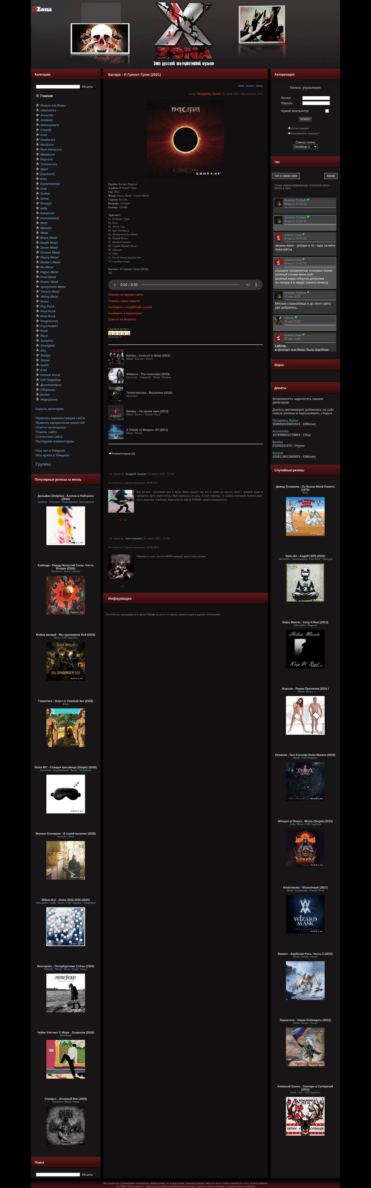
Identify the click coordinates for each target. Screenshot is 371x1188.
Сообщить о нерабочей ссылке (130, 307)
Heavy (259, 86)
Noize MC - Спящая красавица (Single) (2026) (66, 767)
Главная (46, 96)
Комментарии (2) (121, 453)
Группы (43, 464)
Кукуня (278, 453)
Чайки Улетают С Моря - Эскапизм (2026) (65, 1032)
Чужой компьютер (295, 111)
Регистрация (300, 128)
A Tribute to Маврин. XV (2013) (147, 429)
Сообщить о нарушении (125, 313)
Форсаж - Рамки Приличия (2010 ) (305, 688)
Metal (241, 86)
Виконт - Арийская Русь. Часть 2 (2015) (305, 953)
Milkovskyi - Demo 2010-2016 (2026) (66, 899)
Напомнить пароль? (305, 133)
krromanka (280, 431)
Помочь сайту (46, 432)
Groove (250, 86)
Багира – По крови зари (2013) (147, 411)
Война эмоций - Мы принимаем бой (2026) (65, 634)
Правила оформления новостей (60, 423)
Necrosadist (133, 538)
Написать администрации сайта (60, 418)
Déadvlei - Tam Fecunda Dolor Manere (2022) (305, 754)
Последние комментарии (55, 441)
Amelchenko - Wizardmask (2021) (305, 887)
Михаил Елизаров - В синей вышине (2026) (66, 833)
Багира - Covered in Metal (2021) (148, 355)
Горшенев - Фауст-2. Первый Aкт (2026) (65, 700)
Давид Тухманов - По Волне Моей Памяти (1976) (305, 488)
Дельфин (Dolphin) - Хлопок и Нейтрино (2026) (66, 497)
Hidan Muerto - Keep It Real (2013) (305, 622)
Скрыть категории (49, 409)
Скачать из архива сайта (125, 294)
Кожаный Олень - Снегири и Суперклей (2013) (305, 1088)
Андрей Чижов (135, 473)
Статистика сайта (49, 437)
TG (110, 272)
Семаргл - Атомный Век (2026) (66, 1098)
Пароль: (287, 103)
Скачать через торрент (124, 300)
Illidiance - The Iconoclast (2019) (148, 374)
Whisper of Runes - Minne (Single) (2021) (305, 821)
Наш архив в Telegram (52, 455)
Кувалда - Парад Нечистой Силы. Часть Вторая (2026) (66, 567)
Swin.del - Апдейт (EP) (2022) (305, 555)
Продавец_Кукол (209, 93)
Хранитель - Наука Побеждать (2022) (305, 1020)
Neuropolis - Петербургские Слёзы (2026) (65, 966)
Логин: (286, 98)
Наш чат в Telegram (50, 450)
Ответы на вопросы (51, 427)
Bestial (278, 442)
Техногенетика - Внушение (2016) (149, 392)
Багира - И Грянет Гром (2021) (128, 269)
